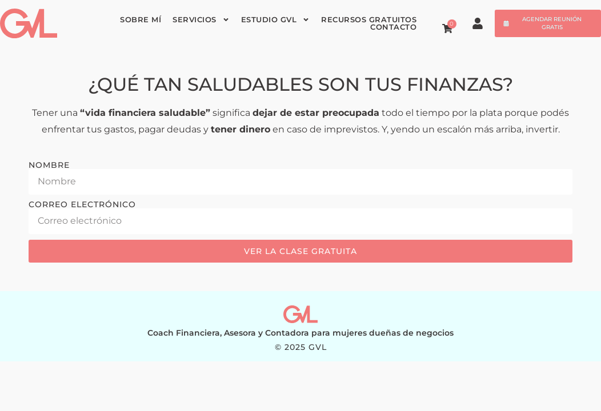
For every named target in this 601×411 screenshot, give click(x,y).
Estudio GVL (275, 19)
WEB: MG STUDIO (301, 356)
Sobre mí (140, 19)
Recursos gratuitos (368, 19)
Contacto (393, 27)
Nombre (49, 165)
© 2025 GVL (301, 347)
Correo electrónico (82, 204)
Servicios (201, 19)
